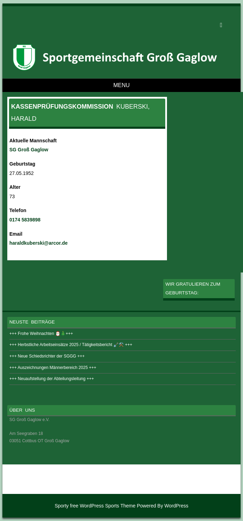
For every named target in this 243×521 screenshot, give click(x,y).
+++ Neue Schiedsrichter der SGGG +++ (47, 356)
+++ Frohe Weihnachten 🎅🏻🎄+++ (41, 333)
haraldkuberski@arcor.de (38, 243)
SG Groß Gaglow (28, 149)
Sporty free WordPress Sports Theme (95, 506)
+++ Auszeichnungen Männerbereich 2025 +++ (52, 367)
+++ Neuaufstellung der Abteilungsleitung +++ (51, 378)
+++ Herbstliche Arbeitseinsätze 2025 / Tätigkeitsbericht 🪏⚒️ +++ (70, 344)
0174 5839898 (25, 219)
